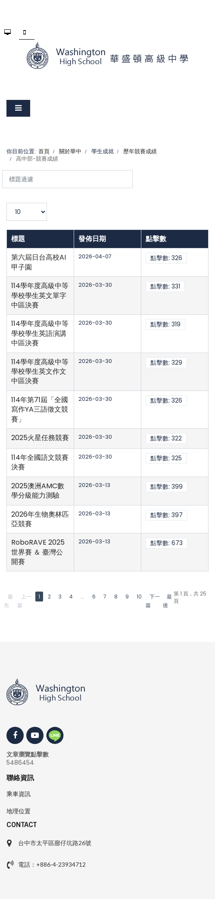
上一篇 (24, 601)
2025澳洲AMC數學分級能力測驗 (37, 490)
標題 (18, 239)
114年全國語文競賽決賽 (40, 462)
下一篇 (153, 601)
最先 (8, 601)
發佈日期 (92, 239)
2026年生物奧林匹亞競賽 (40, 519)
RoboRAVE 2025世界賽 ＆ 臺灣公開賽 (38, 552)
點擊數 (156, 239)
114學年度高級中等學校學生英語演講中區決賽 (40, 333)
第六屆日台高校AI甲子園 (38, 262)
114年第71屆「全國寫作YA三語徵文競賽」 (39, 409)
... (82, 596)
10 (139, 596)
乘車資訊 (18, 794)
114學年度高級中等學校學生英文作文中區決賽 (40, 371)
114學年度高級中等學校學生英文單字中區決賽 (40, 295)
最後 (167, 601)
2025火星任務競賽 (40, 438)
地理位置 (18, 811)
